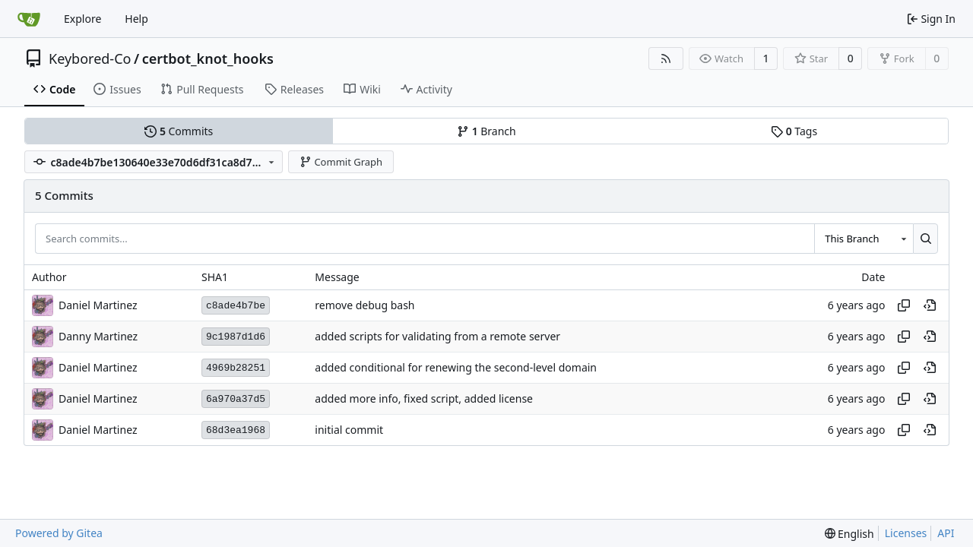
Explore (82, 18)
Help (136, 18)
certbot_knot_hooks (208, 58)
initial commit (349, 430)
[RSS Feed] (665, 58)
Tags (794, 131)
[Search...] (925, 238)
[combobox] (863, 238)
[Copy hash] (903, 305)
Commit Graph (341, 162)
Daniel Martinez (98, 429)
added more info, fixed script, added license (424, 399)
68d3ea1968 (235, 430)
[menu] (849, 533)
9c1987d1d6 (235, 337)
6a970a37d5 (235, 399)
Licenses (906, 533)
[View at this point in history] (929, 305)
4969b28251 (235, 368)
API (945, 533)
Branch (486, 131)
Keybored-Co (90, 58)
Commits (178, 131)
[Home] (29, 19)
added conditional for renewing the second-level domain (456, 368)
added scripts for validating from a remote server (437, 337)
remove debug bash (364, 306)
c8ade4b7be (235, 305)
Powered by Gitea (59, 533)
